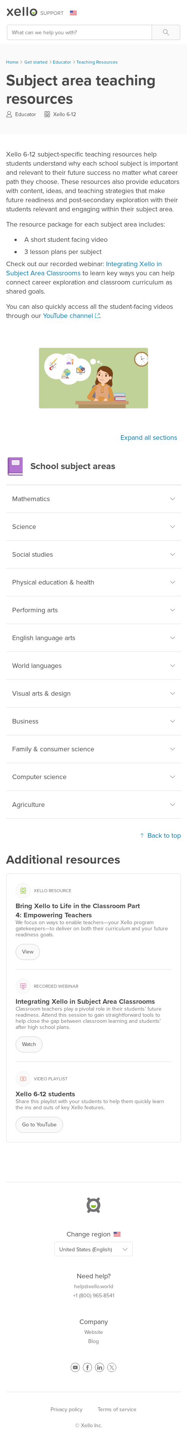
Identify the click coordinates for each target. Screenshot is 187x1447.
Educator (62, 62)
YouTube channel (68, 315)
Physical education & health (93, 582)
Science (93, 526)
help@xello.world (93, 1287)
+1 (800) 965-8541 (93, 1296)
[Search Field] (93, 32)
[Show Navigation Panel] (176, 13)
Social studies (93, 554)
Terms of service (117, 1409)
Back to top (160, 835)
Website (93, 1332)
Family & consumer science (93, 749)
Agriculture (93, 804)
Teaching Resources (97, 62)
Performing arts (93, 610)
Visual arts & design (93, 693)
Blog (93, 1341)
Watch (29, 1044)
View (27, 952)
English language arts (93, 638)
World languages (93, 665)
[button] (166, 32)
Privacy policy (66, 1409)
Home (12, 62)
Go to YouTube (39, 1124)
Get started (36, 62)
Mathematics (93, 499)
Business (93, 721)
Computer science (93, 777)
